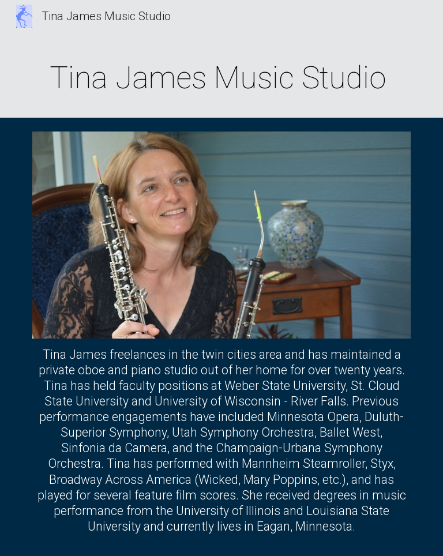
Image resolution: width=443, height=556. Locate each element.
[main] (221, 76)
